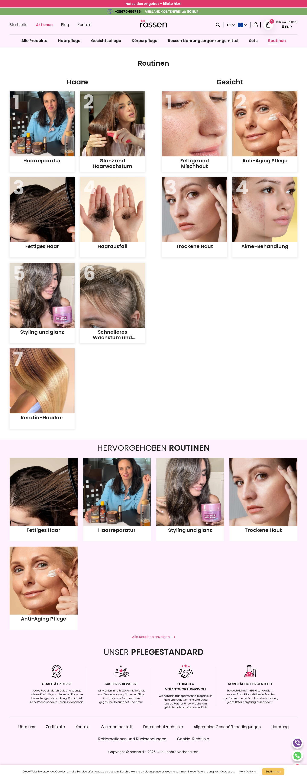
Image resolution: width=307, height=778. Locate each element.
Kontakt (85, 24)
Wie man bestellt (117, 726)
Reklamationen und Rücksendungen (132, 739)
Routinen (277, 40)
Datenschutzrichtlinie (163, 726)
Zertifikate (55, 726)
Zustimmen (273, 771)
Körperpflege (144, 40)
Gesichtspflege (106, 40)
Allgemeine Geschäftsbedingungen (227, 726)
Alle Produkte (34, 40)
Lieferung (280, 726)
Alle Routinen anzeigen (153, 636)
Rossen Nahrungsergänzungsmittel (203, 40)
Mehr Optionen (248, 771)
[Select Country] (242, 25)
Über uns (26, 726)
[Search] (218, 25)
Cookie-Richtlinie (193, 739)
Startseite (19, 24)
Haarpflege (69, 40)
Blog (65, 24)
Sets (253, 40)
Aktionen (44, 24)
